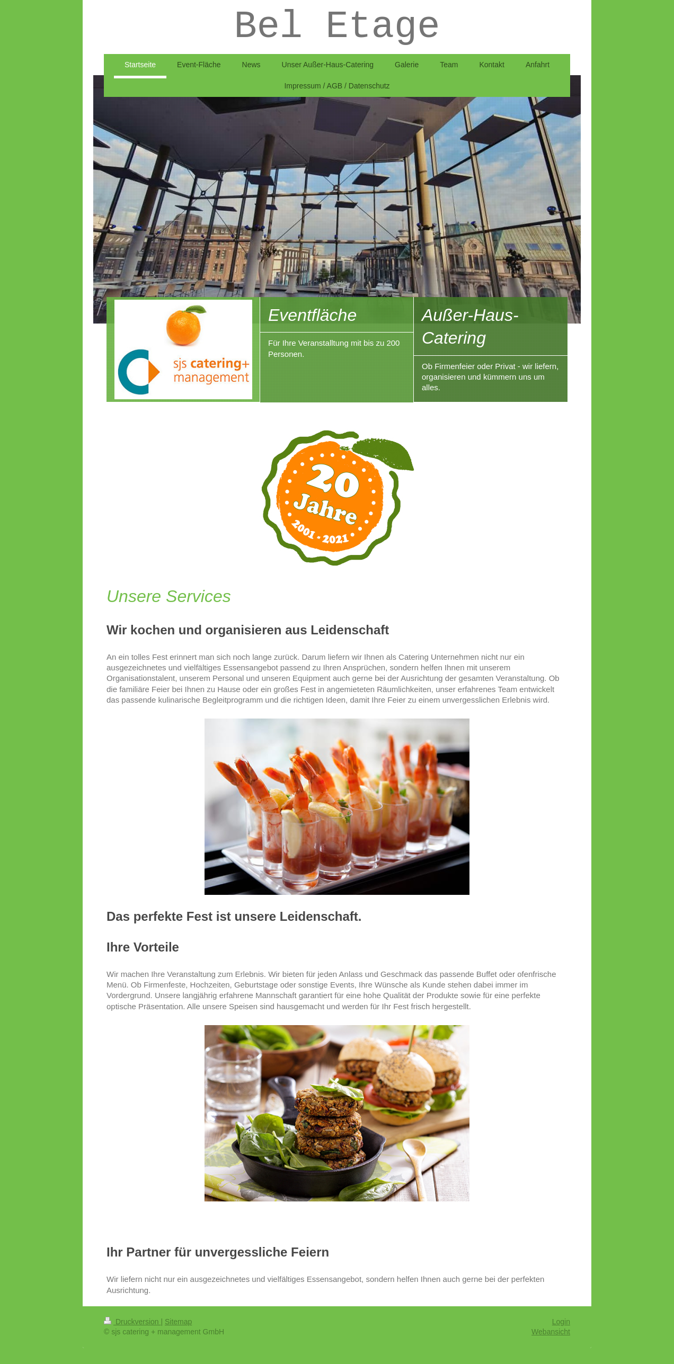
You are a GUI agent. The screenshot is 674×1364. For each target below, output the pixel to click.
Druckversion (132, 1321)
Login (561, 1321)
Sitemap (178, 1321)
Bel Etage (337, 27)
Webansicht (550, 1331)
